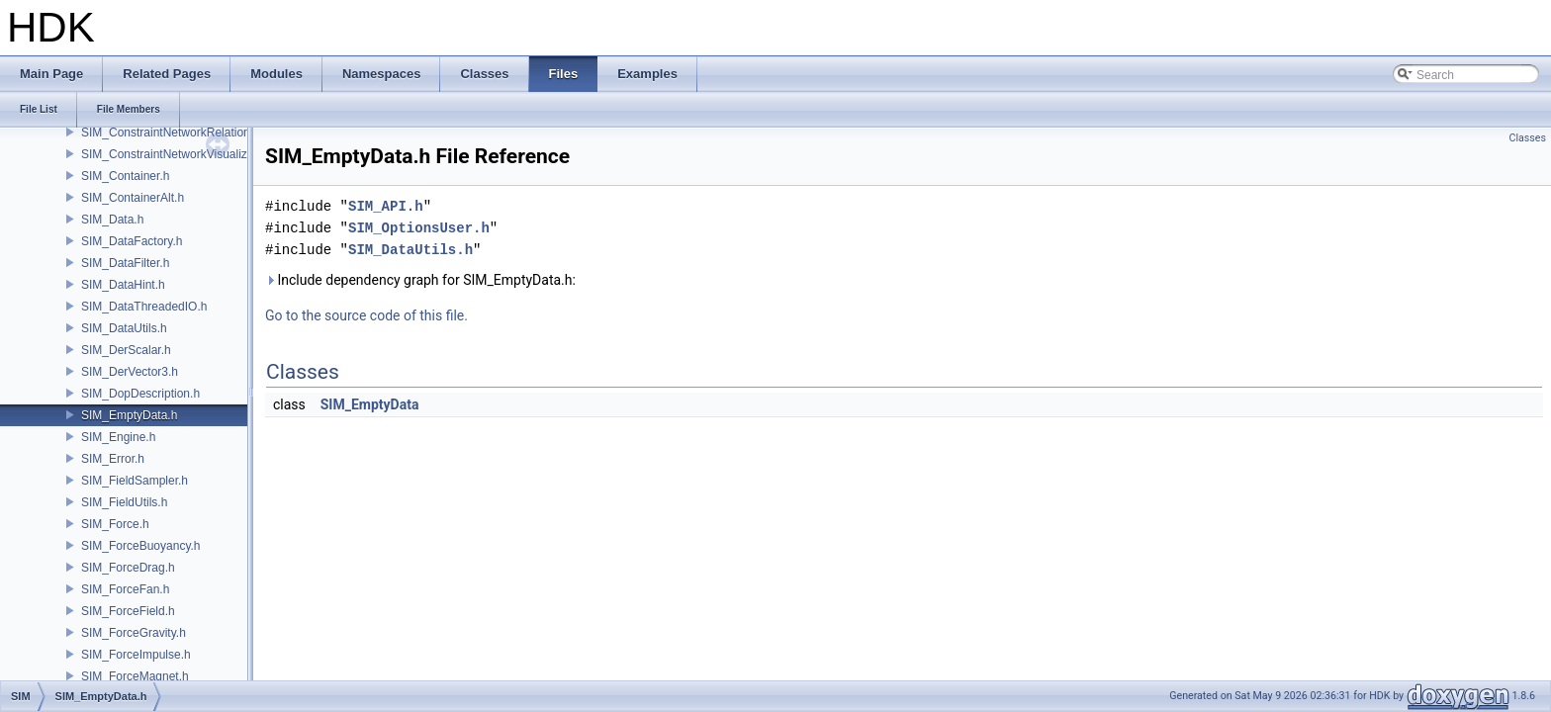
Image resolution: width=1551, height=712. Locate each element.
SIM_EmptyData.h (129, 415)
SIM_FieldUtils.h (124, 502)
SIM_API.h (385, 206)
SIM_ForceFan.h (125, 589)
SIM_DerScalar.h (126, 350)
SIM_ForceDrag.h (128, 568)
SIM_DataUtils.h (124, 328)
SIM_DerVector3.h (129, 372)
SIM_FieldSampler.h (134, 481)
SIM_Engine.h (118, 437)
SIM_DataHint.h (123, 285)
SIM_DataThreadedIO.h (144, 306)
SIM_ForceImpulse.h (136, 655)
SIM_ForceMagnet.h (135, 676)
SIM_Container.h (125, 176)
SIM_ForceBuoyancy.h (141, 546)
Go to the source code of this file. (366, 315)
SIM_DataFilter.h (125, 263)
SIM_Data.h (112, 219)
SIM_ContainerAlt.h (132, 198)
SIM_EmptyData (369, 404)
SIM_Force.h (115, 524)
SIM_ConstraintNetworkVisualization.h (182, 154)
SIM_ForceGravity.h (133, 633)
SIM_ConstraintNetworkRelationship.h (181, 132)
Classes (1527, 138)
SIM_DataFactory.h (131, 241)
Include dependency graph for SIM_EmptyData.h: (420, 280)
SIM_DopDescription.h (140, 393)
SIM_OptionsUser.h (419, 228)
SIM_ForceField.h (128, 611)
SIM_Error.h (112, 459)
